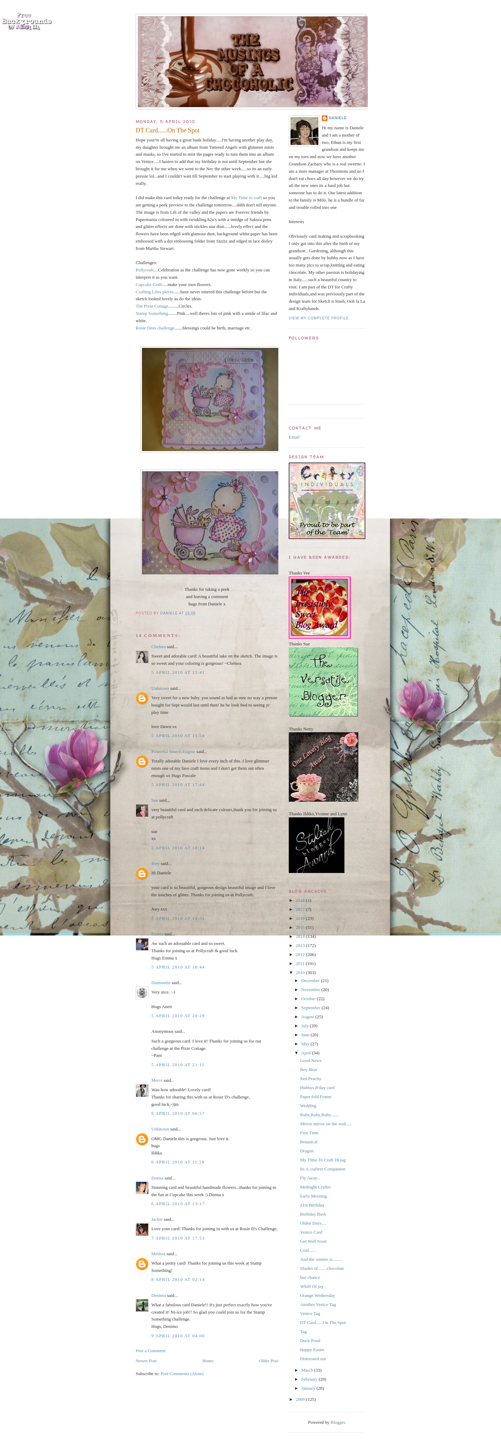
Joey (155, 863)
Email (294, 437)
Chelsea (158, 646)
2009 (301, 1399)
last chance (310, 1277)
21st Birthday (312, 1205)
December (311, 980)
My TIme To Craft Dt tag (322, 1159)
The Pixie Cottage (152, 306)
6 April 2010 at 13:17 (178, 1203)
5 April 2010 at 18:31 (178, 918)
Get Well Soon (313, 1241)
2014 (301, 936)
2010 (301, 972)
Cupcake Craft (149, 284)
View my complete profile (319, 318)
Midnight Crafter (315, 1187)
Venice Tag (310, 1313)
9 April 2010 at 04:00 (178, 1335)
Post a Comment (151, 1350)
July (305, 1025)
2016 (301, 918)
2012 (301, 954)
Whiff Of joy (312, 1286)
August (308, 1016)
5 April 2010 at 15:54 (178, 735)
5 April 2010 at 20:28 (178, 1015)
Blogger (338, 1422)
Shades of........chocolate (322, 1268)
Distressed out (313, 1358)
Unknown (160, 688)
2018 (301, 900)
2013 (301, 945)
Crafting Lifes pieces (155, 291)
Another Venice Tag (318, 1304)
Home (208, 1360)
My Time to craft (246, 197)
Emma (157, 934)
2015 (301, 927)
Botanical (308, 1141)
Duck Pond (310, 1340)
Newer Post (146, 1360)
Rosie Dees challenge (155, 327)
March (307, 1370)
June (306, 1034)
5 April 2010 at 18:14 (178, 847)
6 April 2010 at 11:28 (178, 1162)
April (306, 1052)
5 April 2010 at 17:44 (178, 784)
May (306, 1043)
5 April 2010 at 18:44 (178, 967)
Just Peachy (310, 1078)
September (311, 1007)
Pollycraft (144, 269)
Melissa (158, 1253)
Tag (303, 1331)
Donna (157, 1178)
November (311, 989)
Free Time (309, 1132)
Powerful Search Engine (173, 751)
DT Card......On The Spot (322, 1322)
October (309, 998)
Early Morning (313, 1196)
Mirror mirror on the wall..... (325, 1123)
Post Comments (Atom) (182, 1373)
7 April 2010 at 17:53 (178, 1238)
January (309, 1388)
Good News (310, 1060)
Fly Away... (310, 1178)
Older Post (268, 1360)
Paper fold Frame (315, 1096)
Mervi (156, 1080)
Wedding (308, 1105)
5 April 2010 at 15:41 (178, 672)
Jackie (156, 1219)
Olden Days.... (313, 1223)
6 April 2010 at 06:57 (178, 1113)
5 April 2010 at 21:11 (178, 1064)
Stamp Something (152, 313)
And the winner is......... (321, 1259)
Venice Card (311, 1232)
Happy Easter (312, 1349)
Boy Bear (308, 1069)
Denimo (158, 1295)
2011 (301, 963)
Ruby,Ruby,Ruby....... (319, 1114)
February (310, 1379)
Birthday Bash (313, 1214)
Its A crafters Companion (322, 1168)
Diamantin (160, 982)
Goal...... (308, 1250)
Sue (154, 800)
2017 (301, 909)
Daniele (338, 118)
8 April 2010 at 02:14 (178, 1279)
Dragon (306, 1150)
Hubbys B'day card (317, 1087)
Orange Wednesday (317, 1295)
